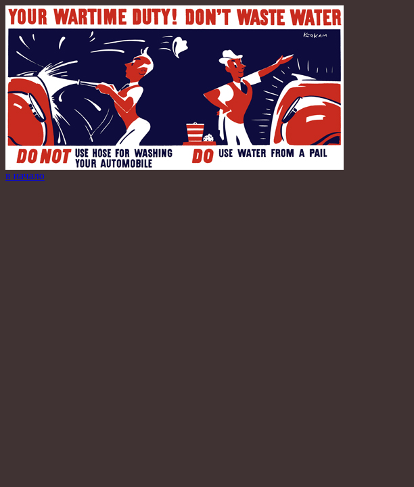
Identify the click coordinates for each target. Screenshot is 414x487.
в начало (25, 175)
